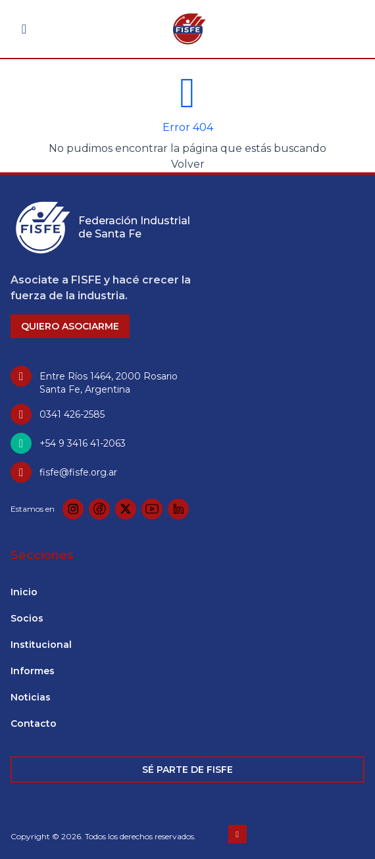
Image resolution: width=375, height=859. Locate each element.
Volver (188, 164)
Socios (27, 618)
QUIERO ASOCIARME (70, 326)
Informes (33, 671)
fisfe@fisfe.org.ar (78, 472)
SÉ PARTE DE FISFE (187, 769)
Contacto (34, 723)
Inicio (24, 592)
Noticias (31, 697)
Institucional (41, 644)
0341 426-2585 (72, 414)
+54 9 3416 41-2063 (82, 443)
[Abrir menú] (24, 28)
